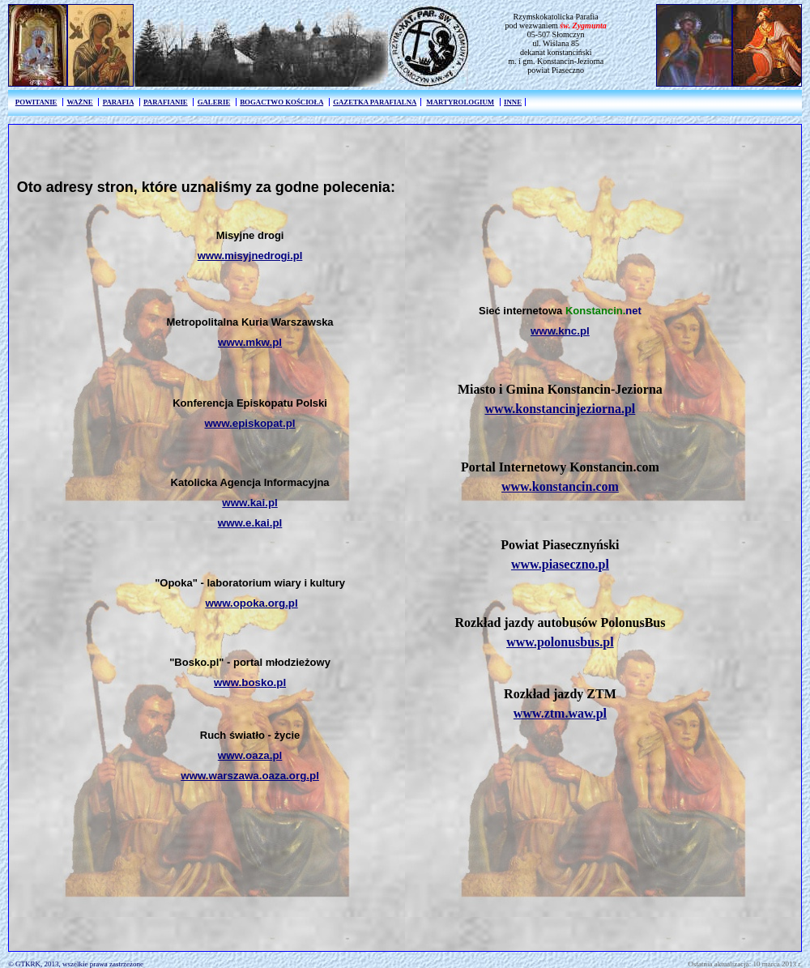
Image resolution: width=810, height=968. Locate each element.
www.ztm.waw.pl (560, 713)
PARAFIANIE (165, 102)
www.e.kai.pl (250, 523)
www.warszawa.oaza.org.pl (250, 776)
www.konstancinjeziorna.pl (560, 409)
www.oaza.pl (250, 755)
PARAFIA (118, 102)
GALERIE (214, 102)
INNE (513, 102)
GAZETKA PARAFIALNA (374, 102)
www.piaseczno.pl (560, 564)
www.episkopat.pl (250, 423)
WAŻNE (79, 102)
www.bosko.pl (250, 682)
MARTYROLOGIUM (460, 102)
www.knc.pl (560, 331)
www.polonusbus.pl (560, 642)
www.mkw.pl (250, 342)
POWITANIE (36, 102)
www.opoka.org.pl (251, 603)
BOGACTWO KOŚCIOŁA (281, 102)
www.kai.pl (249, 503)
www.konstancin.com (560, 486)
